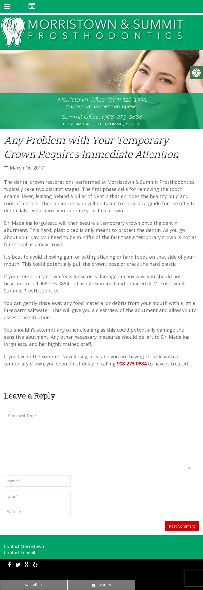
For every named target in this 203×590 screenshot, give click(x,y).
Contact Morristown (24, 546)
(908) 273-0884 (122, 116)
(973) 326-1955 (126, 99)
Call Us (33, 584)
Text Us (101, 584)
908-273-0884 (131, 363)
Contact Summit (19, 553)
